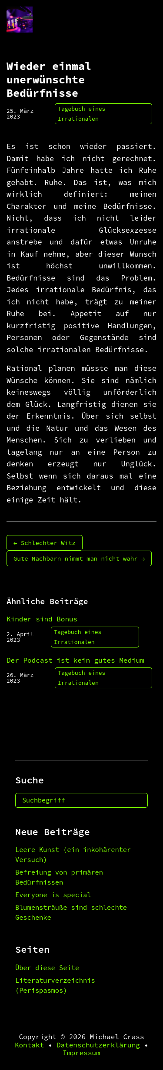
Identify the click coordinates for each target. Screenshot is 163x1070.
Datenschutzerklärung (98, 1044)
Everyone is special (53, 895)
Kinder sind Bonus (42, 618)
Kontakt (29, 1044)
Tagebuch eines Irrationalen (81, 113)
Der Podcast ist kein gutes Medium (75, 660)
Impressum (81, 1052)
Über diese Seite (47, 968)
